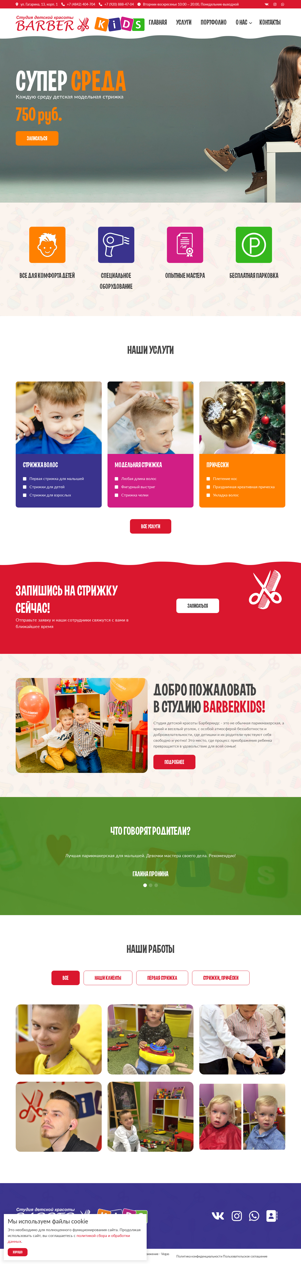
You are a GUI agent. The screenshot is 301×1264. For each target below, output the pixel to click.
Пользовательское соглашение (245, 1256)
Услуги (184, 22)
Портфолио (214, 22)
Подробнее (174, 762)
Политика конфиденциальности (199, 1256)
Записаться (37, 138)
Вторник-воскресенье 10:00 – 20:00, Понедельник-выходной (191, 4)
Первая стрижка (162, 977)
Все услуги (150, 526)
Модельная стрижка (138, 464)
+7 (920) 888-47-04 (119, 4)
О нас (241, 22)
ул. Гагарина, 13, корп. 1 (39, 4)
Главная (158, 22)
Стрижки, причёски (220, 977)
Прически (218, 464)
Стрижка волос (40, 464)
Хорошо (17, 1252)
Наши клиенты (108, 977)
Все (66, 977)
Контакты (270, 22)
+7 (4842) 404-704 (81, 4)
